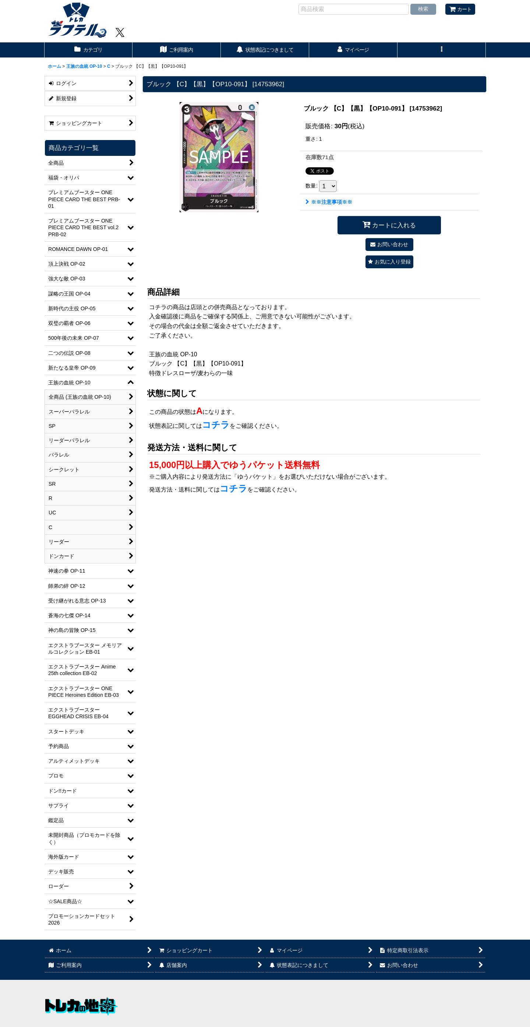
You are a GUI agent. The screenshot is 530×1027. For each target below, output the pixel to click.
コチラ (216, 425)
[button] (442, 49)
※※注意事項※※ (328, 202)
